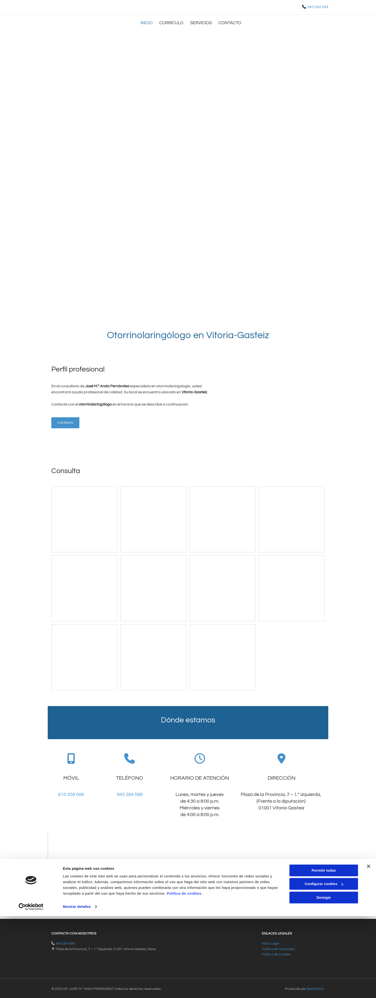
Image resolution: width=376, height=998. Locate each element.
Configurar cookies (324, 966)
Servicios (202, 22)
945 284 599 (317, 7)
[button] (65, 421)
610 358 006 (71, 793)
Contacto (231, 22)
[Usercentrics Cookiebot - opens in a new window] (31, 988)
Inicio (147, 22)
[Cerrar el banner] (368, 948)
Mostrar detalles (77, 988)
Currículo (172, 22)
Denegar (324, 979)
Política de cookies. (184, 975)
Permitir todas (324, 952)
